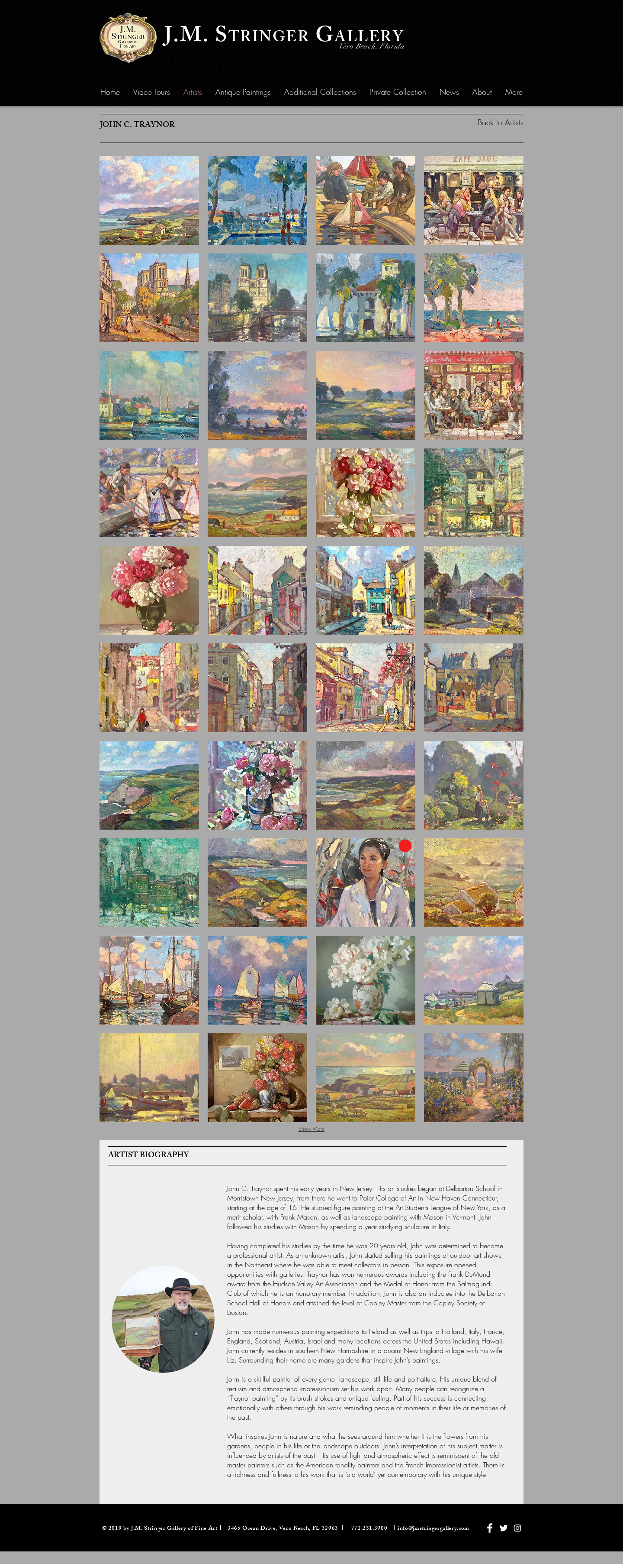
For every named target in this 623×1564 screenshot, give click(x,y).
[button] (243, 91)
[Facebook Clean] (490, 1528)
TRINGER (269, 39)
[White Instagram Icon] (517, 1528)
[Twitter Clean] (503, 1528)
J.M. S (196, 37)
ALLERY (369, 39)
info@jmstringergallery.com (433, 1529)
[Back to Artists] (483, 122)
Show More (311, 1128)
